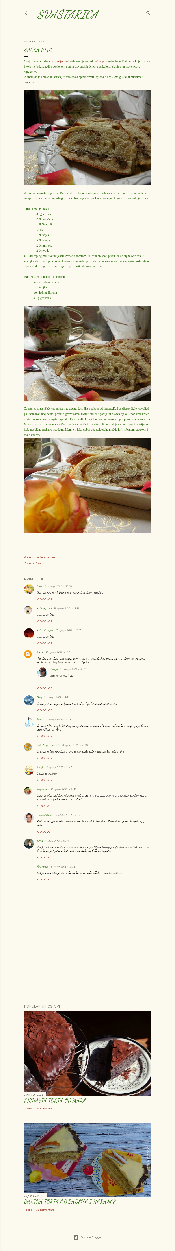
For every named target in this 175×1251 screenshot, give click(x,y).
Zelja (40, 586)
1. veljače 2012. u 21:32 (63, 866)
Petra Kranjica (45, 630)
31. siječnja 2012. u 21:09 (75, 745)
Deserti (39, 563)
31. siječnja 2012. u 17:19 (57, 652)
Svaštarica (67, 14)
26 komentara (45, 1108)
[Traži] (148, 12)
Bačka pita (100, 61)
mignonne (43, 789)
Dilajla (54, 669)
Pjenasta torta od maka (55, 1100)
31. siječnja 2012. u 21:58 (63, 789)
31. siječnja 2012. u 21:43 (59, 767)
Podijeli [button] (28, 557)
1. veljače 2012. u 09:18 (57, 840)
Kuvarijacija (59, 61)
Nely (39, 697)
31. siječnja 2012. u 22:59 (68, 814)
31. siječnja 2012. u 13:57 (68, 630)
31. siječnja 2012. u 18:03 (73, 669)
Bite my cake (44, 608)
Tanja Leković (45, 815)
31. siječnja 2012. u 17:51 (56, 697)
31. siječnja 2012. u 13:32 (66, 608)
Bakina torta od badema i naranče (70, 1202)
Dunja (40, 767)
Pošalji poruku (45, 557)
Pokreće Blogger (87, 1237)
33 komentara (45, 1209)
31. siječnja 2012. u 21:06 (58, 719)
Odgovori (45, 599)
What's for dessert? (48, 745)
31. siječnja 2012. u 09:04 (58, 586)
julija (40, 840)
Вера (40, 652)
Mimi (40, 719)
